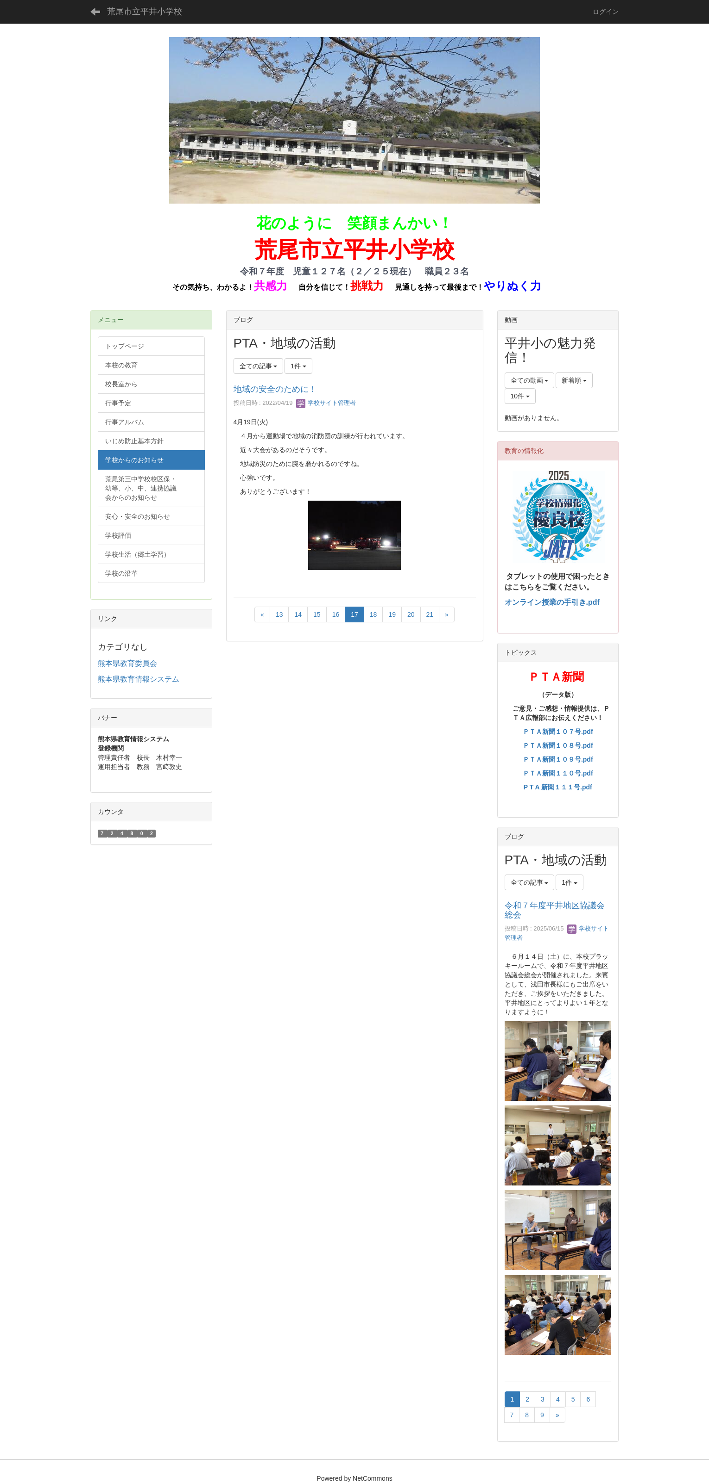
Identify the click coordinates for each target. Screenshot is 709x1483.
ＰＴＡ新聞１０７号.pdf (558, 731)
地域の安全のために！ (275, 389)
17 (354, 614)
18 (373, 614)
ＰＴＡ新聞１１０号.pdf (558, 773)
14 (298, 614)
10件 (520, 396)
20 (411, 614)
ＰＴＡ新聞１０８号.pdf (558, 745)
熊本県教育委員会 (127, 663)
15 (317, 614)
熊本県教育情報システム (138, 679)
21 (430, 614)
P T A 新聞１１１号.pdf (558, 787)
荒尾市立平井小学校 (144, 11)
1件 (298, 366)
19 (392, 614)
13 (279, 614)
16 (336, 614)
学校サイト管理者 (326, 402)
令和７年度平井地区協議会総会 (555, 910)
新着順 (574, 380)
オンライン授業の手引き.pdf (552, 602)
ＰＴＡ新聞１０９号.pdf (558, 759)
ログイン (606, 11)
